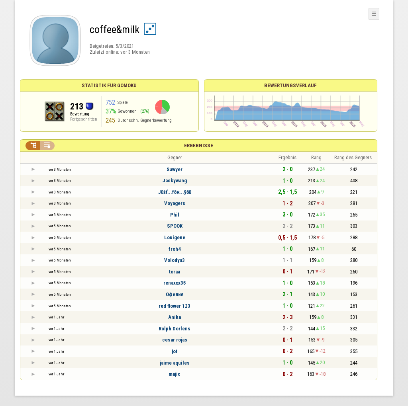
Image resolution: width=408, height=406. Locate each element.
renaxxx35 (174, 283)
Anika (174, 317)
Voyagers (174, 203)
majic (174, 374)
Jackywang (175, 180)
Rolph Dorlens (174, 329)
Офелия (175, 294)
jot (174, 351)
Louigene (174, 237)
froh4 (175, 249)
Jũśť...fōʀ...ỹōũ (174, 192)
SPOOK (174, 226)
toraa (174, 272)
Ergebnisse (198, 145)
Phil (174, 215)
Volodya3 (174, 260)
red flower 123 (174, 306)
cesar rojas (174, 340)
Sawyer (174, 169)
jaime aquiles (175, 363)
